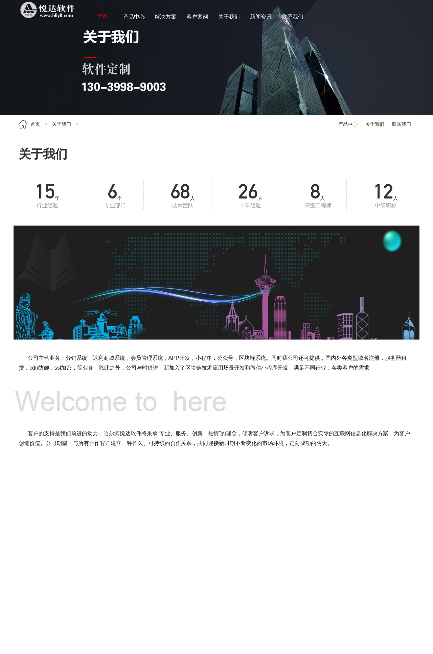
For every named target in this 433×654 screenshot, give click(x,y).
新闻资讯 (261, 20)
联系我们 (292, 20)
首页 (102, 20)
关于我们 (229, 20)
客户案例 (197, 20)
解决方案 (165, 20)
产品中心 (134, 20)
